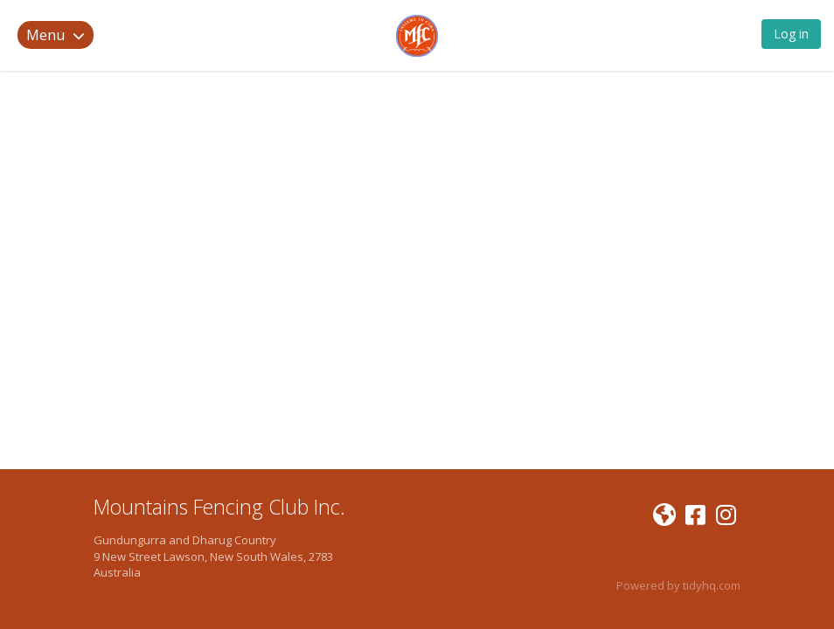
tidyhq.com (711, 585)
